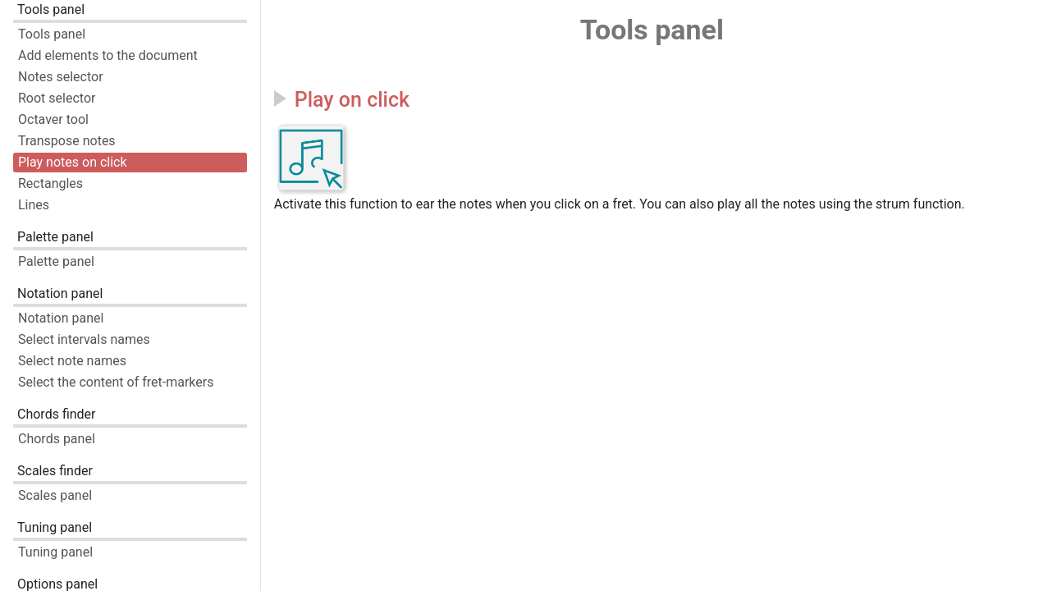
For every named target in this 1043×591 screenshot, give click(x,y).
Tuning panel (54, 527)
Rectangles (50, 183)
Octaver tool (53, 119)
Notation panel (60, 293)
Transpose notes (67, 141)
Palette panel (55, 237)
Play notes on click (72, 162)
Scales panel (55, 495)
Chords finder (56, 414)
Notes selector (60, 77)
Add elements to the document (108, 55)
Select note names (72, 361)
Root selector (56, 98)
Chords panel (56, 439)
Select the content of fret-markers (115, 382)
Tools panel (51, 9)
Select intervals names (84, 339)
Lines (33, 205)
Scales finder (55, 471)
